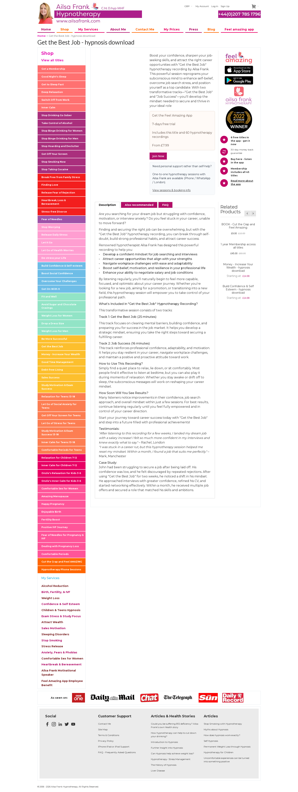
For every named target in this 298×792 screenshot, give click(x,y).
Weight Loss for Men (54, 331)
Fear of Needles (51, 219)
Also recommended (139, 205)
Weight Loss (50, 598)
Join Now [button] (158, 156)
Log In (214, 6)
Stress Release (52, 646)
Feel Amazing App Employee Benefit (62, 683)
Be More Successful (54, 338)
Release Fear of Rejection (58, 192)
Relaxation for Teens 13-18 (58, 396)
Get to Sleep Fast (52, 84)
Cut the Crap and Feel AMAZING (61, 561)
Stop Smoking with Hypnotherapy (223, 723)
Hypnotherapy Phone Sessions (61, 569)
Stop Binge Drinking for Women (61, 130)
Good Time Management (57, 362)
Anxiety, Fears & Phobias (59, 652)
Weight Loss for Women (56, 315)
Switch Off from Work (55, 99)
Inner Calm (48, 107)
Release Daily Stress (54, 234)
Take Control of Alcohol (56, 123)
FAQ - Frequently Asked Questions (117, 752)
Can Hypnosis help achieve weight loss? (172, 753)
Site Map (103, 729)
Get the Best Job (52, 346)
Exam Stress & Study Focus (61, 616)
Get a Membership (53, 68)
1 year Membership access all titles (238, 246)
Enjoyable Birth (51, 511)
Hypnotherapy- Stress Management (170, 759)
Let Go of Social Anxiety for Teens (59, 406)
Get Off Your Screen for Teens (61, 415)
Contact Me (104, 723)
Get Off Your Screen (54, 154)
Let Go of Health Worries (57, 250)
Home (41, 35)
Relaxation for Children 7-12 (59, 457)
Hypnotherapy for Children (218, 752)
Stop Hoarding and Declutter (60, 146)
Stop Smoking (51, 640)
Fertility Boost (50, 519)
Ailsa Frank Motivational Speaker (58, 672)
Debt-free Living (52, 369)
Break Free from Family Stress (60, 177)
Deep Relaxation (52, 92)
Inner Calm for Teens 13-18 (58, 442)
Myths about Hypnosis (216, 729)
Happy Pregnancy (52, 504)
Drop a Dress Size (52, 323)
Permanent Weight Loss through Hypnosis (227, 746)
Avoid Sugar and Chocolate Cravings (58, 306)
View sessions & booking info (171, 190)
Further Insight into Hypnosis (167, 747)
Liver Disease (158, 770)
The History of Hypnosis (163, 764)
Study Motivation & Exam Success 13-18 (57, 432)
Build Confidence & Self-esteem (61, 265)
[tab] (107, 205)
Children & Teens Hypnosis (60, 610)
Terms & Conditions (108, 735)
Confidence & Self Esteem (60, 604)
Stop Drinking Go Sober (56, 115)
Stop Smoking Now (53, 161)
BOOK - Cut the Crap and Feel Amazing (238, 226)
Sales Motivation (53, 628)
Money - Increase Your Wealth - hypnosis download (238, 267)
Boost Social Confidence (57, 273)
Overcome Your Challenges (59, 281)
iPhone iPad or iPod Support (113, 746)
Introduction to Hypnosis (164, 742)
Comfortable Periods (55, 554)
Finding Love (49, 184)
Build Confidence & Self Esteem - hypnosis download (238, 289)
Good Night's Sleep (53, 76)
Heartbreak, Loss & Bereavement (53, 202)
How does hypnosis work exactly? (222, 735)
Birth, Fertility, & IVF (55, 592)
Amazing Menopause (55, 496)
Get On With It (50, 289)
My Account (202, 6)
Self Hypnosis (211, 740)
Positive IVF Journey (54, 527)
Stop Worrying (50, 227)
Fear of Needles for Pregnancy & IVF (62, 537)
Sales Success (50, 377)
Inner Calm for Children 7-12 (59, 465)
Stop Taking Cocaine (54, 169)
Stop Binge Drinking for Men (59, 138)
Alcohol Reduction (54, 586)
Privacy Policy (106, 740)
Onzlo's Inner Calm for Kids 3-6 (61, 481)
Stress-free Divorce (54, 211)
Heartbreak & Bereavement (61, 664)
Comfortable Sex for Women (59, 488)
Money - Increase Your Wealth (60, 354)
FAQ (165, 205)
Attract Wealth (52, 622)
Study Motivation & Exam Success (57, 387)
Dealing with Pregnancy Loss (60, 546)
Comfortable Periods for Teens (61, 449)
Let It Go (46, 242)
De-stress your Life (53, 258)
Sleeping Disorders (55, 634)
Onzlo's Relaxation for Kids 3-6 (61, 473)
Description (107, 205)
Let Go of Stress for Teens (58, 423)
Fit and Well (49, 296)
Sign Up (225, 6)
